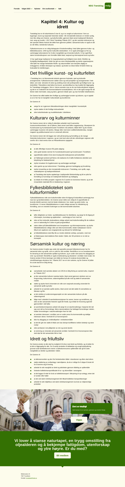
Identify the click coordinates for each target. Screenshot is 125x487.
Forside (17, 9)
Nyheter (37, 9)
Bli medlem (62, 455)
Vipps (79, 420)
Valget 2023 (26, 9)
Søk (59, 9)
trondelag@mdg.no (31, 478)
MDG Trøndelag (96, 5)
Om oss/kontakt (48, 9)
